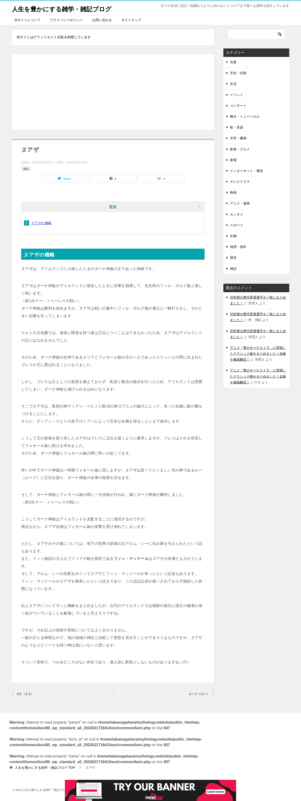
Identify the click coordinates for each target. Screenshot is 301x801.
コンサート (238, 106)
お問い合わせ (102, 20)
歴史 (233, 257)
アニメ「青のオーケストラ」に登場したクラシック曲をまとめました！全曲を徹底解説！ (258, 353)
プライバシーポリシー (66, 20)
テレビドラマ (240, 181)
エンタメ (236, 214)
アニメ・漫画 (240, 203)
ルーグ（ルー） (199, 694)
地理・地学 (238, 247)
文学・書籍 (238, 138)
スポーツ (236, 225)
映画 (233, 192)
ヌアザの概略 (41, 223)
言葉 (233, 62)
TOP (45, 767)
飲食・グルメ (240, 149)
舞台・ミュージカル (245, 116)
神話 (26, 169)
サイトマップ (131, 20)
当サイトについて (27, 20)
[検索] (256, 34)
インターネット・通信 (246, 171)
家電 (233, 160)
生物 (233, 236)
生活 (233, 84)
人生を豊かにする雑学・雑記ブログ (69, 8)
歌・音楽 (236, 127)
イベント (236, 95)
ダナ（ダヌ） (25, 694)
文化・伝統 (238, 73)
